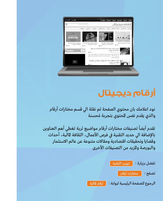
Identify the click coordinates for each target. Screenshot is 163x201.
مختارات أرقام (113, 173)
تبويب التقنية (104, 163)
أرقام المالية (80, 183)
